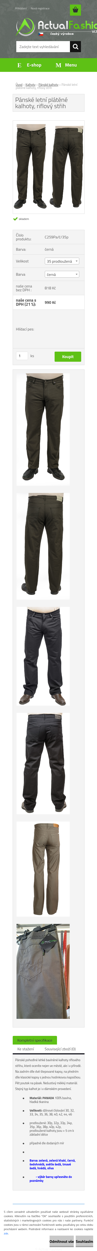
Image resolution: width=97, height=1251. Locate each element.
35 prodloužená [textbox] (59, 261)
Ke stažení (25, 1049)
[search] (75, 46)
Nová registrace (40, 8)
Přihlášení (21, 8)
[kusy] (22, 356)
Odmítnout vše (62, 1241)
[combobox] (62, 261)
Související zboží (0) (60, 1049)
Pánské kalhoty (48, 84)
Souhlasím (84, 1241)
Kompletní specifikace (34, 1040)
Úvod (19, 84)
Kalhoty (31, 84)
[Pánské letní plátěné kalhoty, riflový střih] (48, 122)
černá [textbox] (51, 274)
